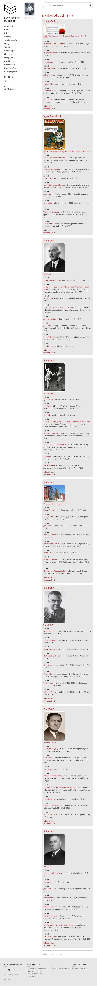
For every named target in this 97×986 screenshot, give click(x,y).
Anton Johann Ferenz (51, 280)
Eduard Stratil (49, 516)
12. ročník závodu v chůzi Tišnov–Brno (58, 307)
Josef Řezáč (47, 665)
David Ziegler (48, 62)
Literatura (9, 54)
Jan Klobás (47, 203)
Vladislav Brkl (48, 907)
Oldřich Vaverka (49, 559)
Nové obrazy (9, 64)
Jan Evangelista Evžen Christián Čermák (59, 925)
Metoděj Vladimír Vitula (52, 776)
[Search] (67, 5)
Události (8, 29)
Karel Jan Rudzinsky (51, 169)
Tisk (60, 954)
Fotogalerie (9, 57)
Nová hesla (9, 61)
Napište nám (10, 68)
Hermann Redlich (50, 53)
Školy (6, 43)
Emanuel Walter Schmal (52, 873)
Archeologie (9, 50)
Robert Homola (49, 649)
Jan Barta (47, 526)
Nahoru (45, 954)
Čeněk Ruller (48, 223)
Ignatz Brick (48, 399)
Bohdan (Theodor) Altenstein (54, 445)
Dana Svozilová (49, 799)
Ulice (6, 33)
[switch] (5, 974)
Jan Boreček (47, 889)
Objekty (7, 36)
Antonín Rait (48, 90)
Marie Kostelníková (50, 465)
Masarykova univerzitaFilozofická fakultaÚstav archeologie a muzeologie (36, 972)
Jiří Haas (46, 456)
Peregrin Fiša (48, 84)
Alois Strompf (48, 194)
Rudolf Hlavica (49, 337)
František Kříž (48, 898)
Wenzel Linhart (49, 631)
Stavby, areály (10, 40)
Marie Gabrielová (50, 916)
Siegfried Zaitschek (50, 433)
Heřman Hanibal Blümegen (54, 44)
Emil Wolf (47, 406)
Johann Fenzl (48, 178)
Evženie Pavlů (48, 553)
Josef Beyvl (47, 769)
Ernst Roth (47, 99)
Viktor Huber (48, 683)
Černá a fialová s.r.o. (80, 969)
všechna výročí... (49, 109)
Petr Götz (47, 882)
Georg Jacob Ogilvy (50, 749)
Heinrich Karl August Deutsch (54, 571)
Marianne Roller (49, 640)
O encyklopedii (10, 87)
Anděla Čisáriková (50, 319)
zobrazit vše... (48, 106)
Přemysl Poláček (49, 936)
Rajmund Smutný (50, 692)
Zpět (53, 954)
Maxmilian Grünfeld (51, 544)
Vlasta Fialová (48, 510)
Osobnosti (9, 26)
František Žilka (49, 68)
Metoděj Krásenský (50, 535)
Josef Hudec (29, 18)
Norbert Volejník (49, 656)
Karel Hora (47, 758)
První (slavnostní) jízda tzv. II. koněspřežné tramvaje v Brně (66, 422)
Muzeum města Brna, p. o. (60, 969)
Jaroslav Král (48, 346)
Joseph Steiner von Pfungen (54, 185)
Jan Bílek (46, 415)
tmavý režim (13, 974)
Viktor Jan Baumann (51, 212)
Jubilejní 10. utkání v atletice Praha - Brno (59, 787)
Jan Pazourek (48, 298)
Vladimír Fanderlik (50, 805)
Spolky (7, 47)
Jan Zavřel (47, 325)
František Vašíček (50, 814)
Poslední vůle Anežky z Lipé (54, 158)
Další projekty (10, 71)
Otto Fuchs (47, 674)
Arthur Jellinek (49, 75)
